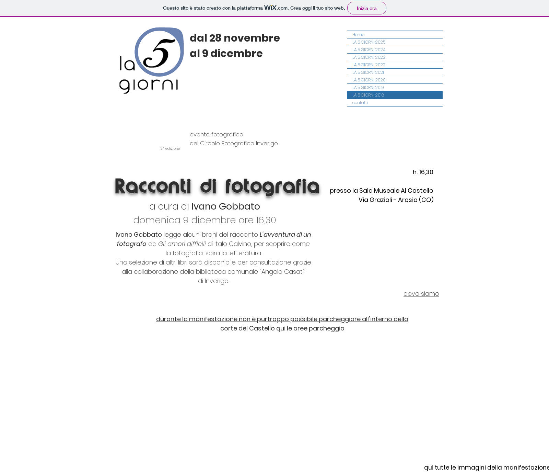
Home (358, 34)
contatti (360, 102)
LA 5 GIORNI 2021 (368, 72)
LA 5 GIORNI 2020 (369, 80)
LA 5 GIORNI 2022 (368, 65)
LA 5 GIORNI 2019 (368, 87)
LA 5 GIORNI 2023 (368, 57)
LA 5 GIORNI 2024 (368, 50)
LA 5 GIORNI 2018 (368, 95)
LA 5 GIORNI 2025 (368, 42)
